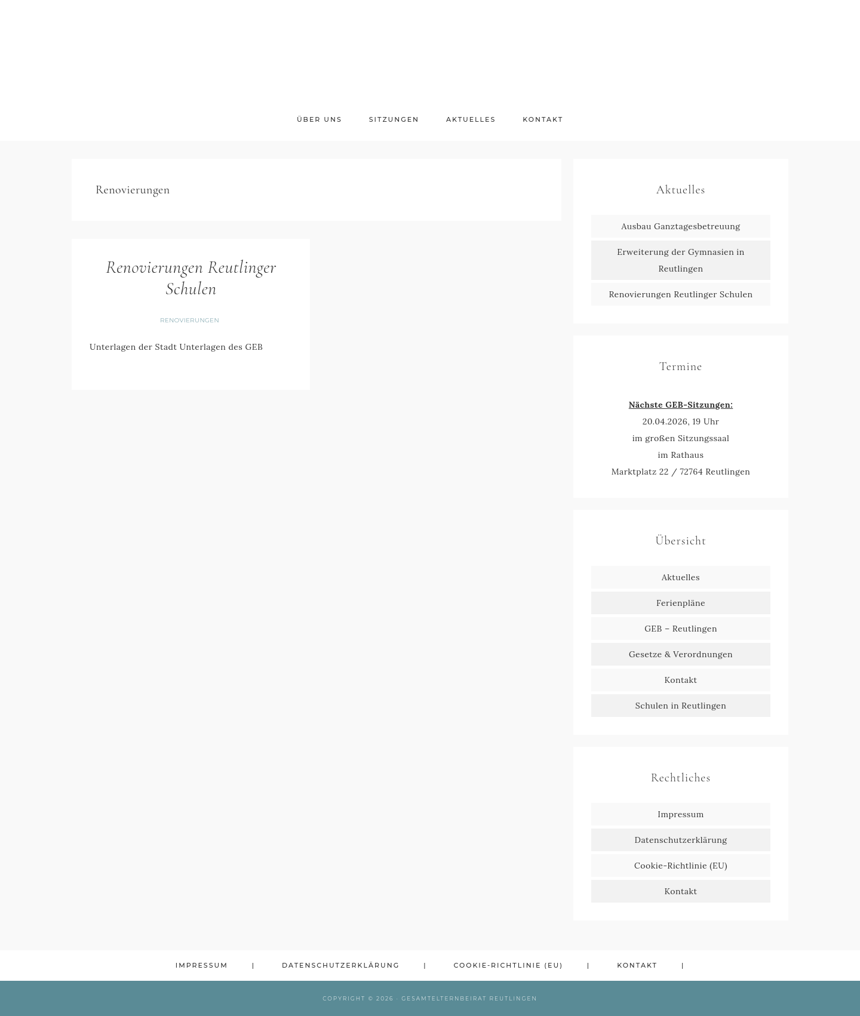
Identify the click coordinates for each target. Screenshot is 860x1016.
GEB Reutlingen (430, 52)
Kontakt (681, 680)
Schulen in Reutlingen (680, 705)
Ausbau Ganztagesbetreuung (681, 226)
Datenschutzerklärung (681, 840)
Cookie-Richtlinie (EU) (680, 865)
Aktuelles (681, 577)
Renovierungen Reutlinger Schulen (191, 278)
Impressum (681, 814)
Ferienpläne (680, 603)
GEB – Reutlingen (680, 628)
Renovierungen (189, 320)
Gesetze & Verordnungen (681, 654)
